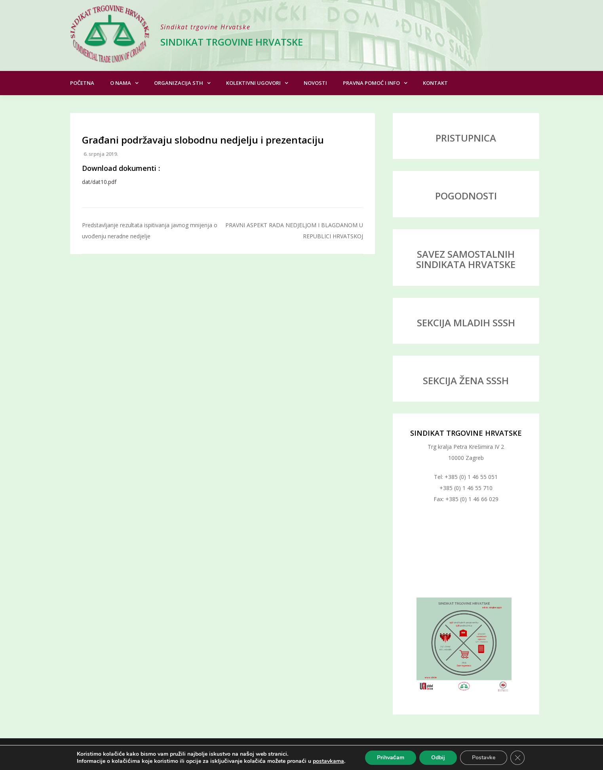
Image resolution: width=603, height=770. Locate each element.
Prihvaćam (390, 757)
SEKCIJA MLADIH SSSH (466, 322)
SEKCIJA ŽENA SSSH (466, 380)
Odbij (438, 757)
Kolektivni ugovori (253, 82)
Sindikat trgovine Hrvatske (231, 41)
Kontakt (435, 82)
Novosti (315, 82)
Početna (82, 82)
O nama (120, 82)
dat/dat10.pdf (99, 182)
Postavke (483, 757)
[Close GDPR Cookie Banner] (517, 758)
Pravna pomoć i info (371, 82)
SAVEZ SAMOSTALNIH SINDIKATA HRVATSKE (465, 259)
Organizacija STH (178, 82)
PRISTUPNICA (466, 137)
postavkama (328, 761)
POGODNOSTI (466, 195)
